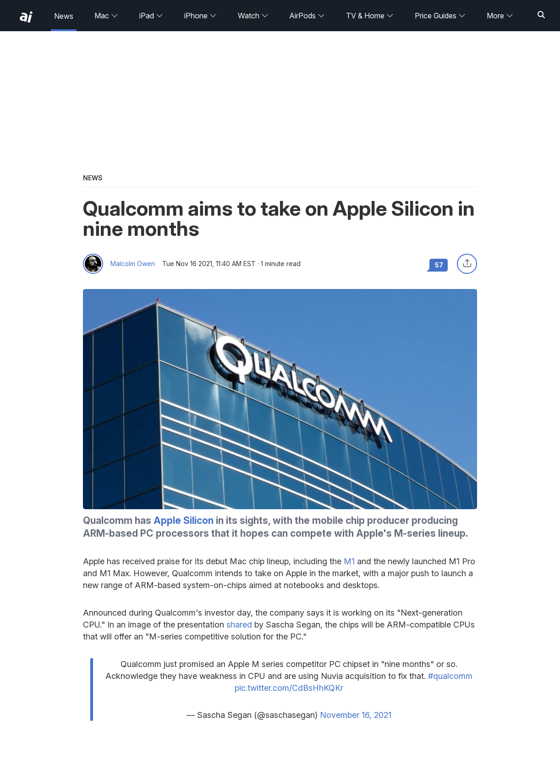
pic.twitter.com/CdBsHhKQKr (289, 688)
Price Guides (440, 15)
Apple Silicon (184, 520)
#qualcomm (450, 676)
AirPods (307, 15)
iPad (151, 15)
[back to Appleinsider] (26, 17)
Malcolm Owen (132, 263)
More (500, 15)
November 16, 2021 (355, 715)
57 (439, 265)
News (63, 16)
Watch (253, 15)
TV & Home (370, 15)
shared (239, 624)
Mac (106, 15)
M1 (349, 561)
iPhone (200, 15)
